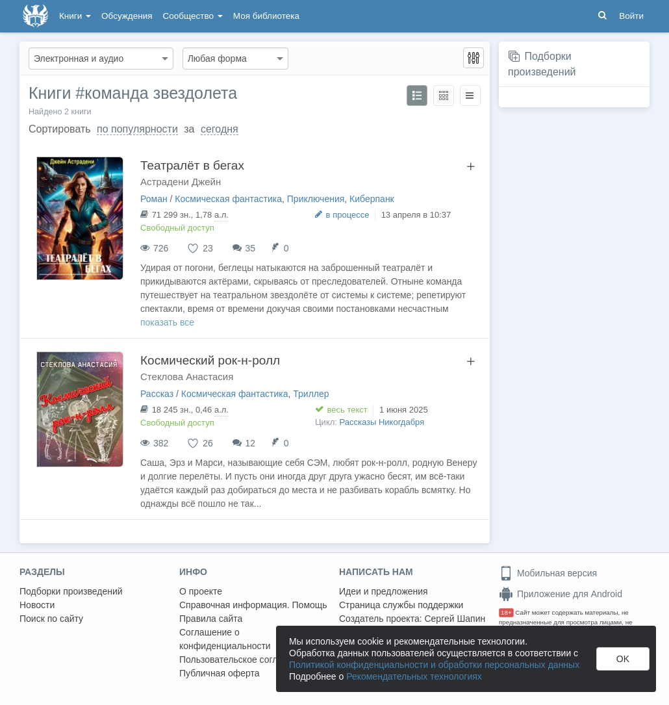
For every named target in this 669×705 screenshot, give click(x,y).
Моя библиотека (266, 16)
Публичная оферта (219, 673)
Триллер (311, 394)
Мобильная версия (548, 573)
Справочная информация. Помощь (253, 605)
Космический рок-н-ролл (210, 360)
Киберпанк (371, 199)
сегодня (219, 129)
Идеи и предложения (383, 591)
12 (251, 443)
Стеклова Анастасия (186, 376)
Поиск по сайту (51, 618)
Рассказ (156, 394)
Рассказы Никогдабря (382, 422)
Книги (75, 16)
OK (622, 659)
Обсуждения (126, 16)
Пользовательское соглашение (244, 659)
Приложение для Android (560, 594)
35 (251, 248)
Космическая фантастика (228, 199)
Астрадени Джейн (180, 181)
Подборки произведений (71, 591)
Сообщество (193, 16)
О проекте (200, 591)
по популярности (137, 129)
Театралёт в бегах (192, 165)
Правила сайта (210, 618)
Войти (631, 16)
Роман (154, 199)
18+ (506, 612)
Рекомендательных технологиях (414, 676)
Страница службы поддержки (401, 605)
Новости (37, 605)
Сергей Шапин (454, 618)
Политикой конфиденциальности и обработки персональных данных (434, 665)
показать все (167, 322)
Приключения (316, 199)
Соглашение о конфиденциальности (225, 639)
